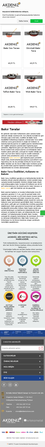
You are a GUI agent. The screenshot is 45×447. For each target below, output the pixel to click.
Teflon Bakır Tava (11, 92)
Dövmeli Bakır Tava (33, 49)
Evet (36, 21)
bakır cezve (5, 188)
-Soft (9, 444)
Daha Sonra (23, 21)
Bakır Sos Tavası (11, 48)
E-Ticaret (15, 444)
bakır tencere (14, 158)
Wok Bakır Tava (33, 92)
